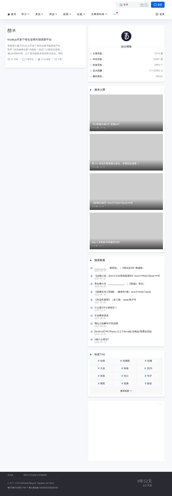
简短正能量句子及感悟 (106, 323)
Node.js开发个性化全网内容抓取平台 (29, 39)
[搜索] (132, 5)
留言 (158, 4)
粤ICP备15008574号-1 (17, 488)
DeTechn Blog (27, 483)
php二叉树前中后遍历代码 (106, 242)
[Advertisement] (126, 431)
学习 (25, 14)
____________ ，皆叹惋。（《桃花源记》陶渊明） (119, 268)
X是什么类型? (101, 339)
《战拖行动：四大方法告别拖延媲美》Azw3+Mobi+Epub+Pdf (127, 275)
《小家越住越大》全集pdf (105, 124)
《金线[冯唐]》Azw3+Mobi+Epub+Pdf (112, 202)
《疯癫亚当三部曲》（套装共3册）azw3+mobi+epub (122, 291)
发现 (39, 14)
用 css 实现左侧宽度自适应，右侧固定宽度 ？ (116, 163)
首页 (11, 14)
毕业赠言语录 (101, 315)
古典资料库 (99, 14)
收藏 (81, 14)
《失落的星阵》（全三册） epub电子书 (115, 299)
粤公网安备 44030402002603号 (43, 488)
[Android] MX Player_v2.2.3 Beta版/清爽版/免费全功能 (123, 331)
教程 (67, 14)
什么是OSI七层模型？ (105, 307)
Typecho (41, 483)
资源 (53, 14)
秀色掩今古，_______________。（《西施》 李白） (119, 283)
